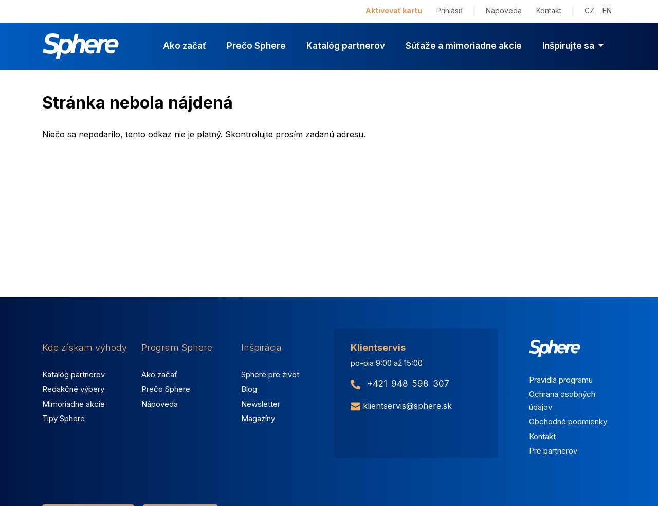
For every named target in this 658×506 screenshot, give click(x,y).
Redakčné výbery (73, 389)
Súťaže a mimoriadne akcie (464, 46)
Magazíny (258, 418)
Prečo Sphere (256, 46)
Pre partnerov (553, 451)
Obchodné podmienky (568, 421)
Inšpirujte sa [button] (569, 46)
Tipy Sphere (63, 418)
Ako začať (184, 46)
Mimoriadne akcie (73, 404)
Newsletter (260, 404)
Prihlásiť (449, 10)
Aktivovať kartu (393, 10)
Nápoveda (504, 10)
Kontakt (548, 10)
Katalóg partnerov (345, 46)
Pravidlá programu (561, 380)
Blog (249, 389)
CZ (589, 10)
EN (607, 10)
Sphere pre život (270, 375)
